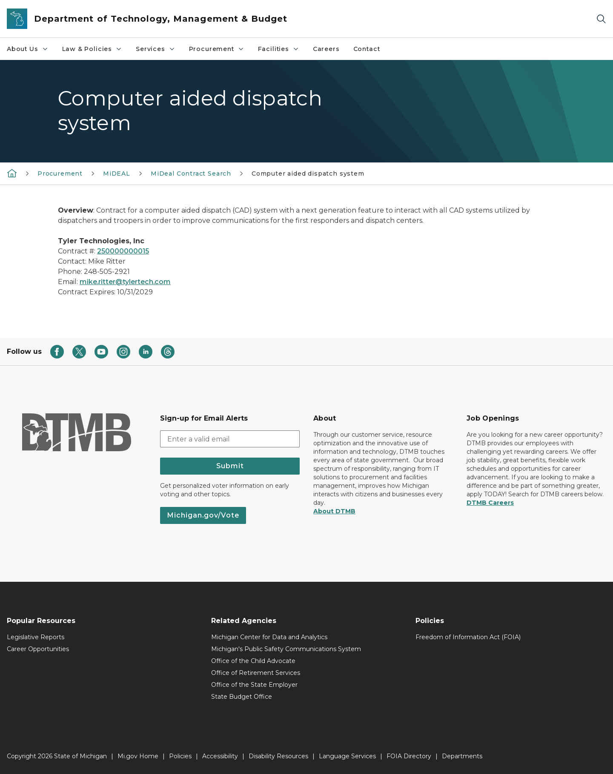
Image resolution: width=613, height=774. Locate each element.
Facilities (278, 49)
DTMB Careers (490, 503)
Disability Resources (278, 756)
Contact (366, 49)
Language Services (347, 756)
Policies (180, 756)
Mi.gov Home (137, 756)
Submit (230, 466)
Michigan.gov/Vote (203, 515)
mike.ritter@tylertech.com (125, 282)
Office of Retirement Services (255, 673)
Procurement (216, 49)
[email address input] (230, 438)
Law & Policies (92, 49)
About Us (28, 49)
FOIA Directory (409, 756)
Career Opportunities (38, 649)
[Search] (601, 19)
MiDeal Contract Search (191, 173)
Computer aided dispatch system (308, 173)
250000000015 (123, 251)
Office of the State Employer (254, 685)
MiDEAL (116, 173)
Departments (462, 756)
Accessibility (220, 756)
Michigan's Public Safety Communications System (286, 649)
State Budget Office (241, 696)
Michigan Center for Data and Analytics (269, 637)
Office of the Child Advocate (253, 661)
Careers (326, 49)
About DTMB (334, 511)
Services (155, 49)
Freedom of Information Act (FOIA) (468, 637)
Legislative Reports (35, 637)
